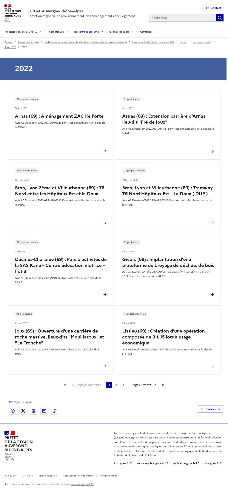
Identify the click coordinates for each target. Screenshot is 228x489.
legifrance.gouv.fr (184, 463)
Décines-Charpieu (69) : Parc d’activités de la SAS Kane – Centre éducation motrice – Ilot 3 (61, 265)
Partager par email (44, 411)
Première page (65, 385)
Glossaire (28, 475)
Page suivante (141, 385)
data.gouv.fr (211, 463)
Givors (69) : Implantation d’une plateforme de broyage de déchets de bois (168, 262)
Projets (183, 42)
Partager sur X (23, 411)
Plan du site (10, 475)
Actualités (146, 32)
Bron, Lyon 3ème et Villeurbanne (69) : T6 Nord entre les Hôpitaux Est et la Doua (59, 190)
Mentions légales (48, 475)
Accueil (8, 42)
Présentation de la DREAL (20, 32)
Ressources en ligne (86, 32)
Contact (216, 8)
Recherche (220, 17)
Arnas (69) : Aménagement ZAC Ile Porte (59, 116)
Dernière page (163, 385)
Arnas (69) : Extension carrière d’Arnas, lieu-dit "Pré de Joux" (164, 119)
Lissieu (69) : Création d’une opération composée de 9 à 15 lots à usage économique (163, 337)
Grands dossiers (119, 32)
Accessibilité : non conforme (78, 475)
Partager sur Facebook (12, 411)
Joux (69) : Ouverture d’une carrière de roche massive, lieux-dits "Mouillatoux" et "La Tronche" (59, 337)
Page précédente (89, 385)
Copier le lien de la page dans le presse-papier (54, 411)
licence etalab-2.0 (80, 484)
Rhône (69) (10, 47)
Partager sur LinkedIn (33, 411)
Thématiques (55, 32)
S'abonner (210, 409)
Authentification (108, 475)
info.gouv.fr (121, 463)
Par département (202, 42)
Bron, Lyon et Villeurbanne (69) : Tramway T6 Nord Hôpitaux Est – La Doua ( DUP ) (167, 190)
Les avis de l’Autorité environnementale (153, 42)
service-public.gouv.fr (150, 463)
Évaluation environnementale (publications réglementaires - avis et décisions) (85, 42)
